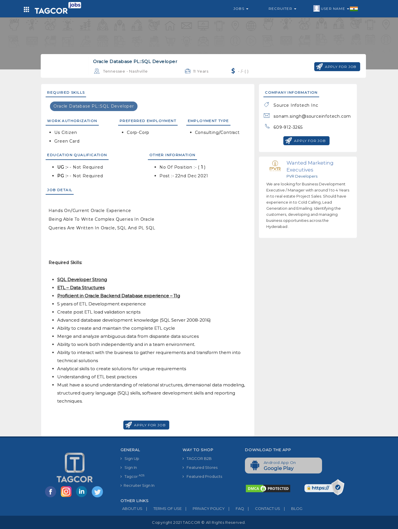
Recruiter (282, 8)
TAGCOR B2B (197, 458)
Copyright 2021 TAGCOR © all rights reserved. (199, 522)
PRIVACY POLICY (203, 508)
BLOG (291, 508)
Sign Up (129, 458)
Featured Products (202, 476)
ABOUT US (131, 508)
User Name (335, 8)
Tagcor (132, 476)
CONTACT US (262, 508)
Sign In (128, 467)
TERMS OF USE (162, 508)
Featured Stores (200, 467)
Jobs (240, 8)
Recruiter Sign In (137, 485)
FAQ (234, 508)
